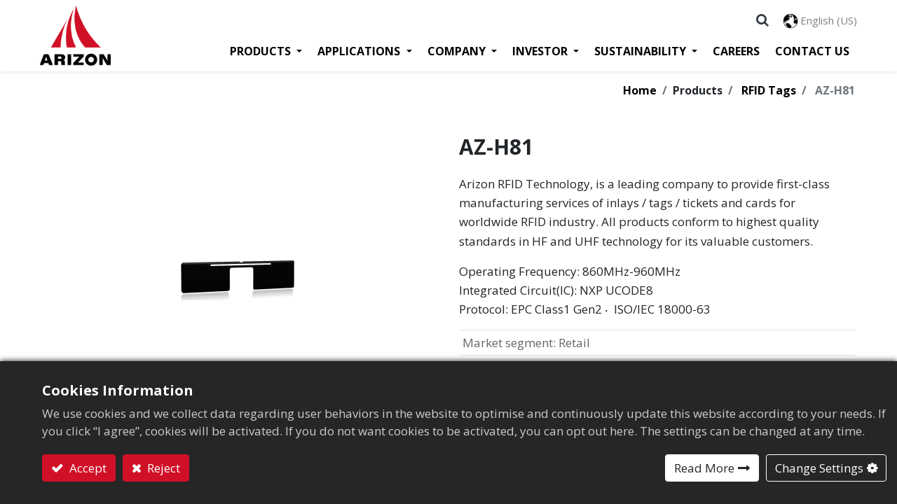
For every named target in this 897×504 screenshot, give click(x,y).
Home (640, 93)
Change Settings (819, 468)
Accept (87, 468)
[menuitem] (734, 53)
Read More (704, 468)
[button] (760, 20)
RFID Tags (768, 93)
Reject (162, 468)
